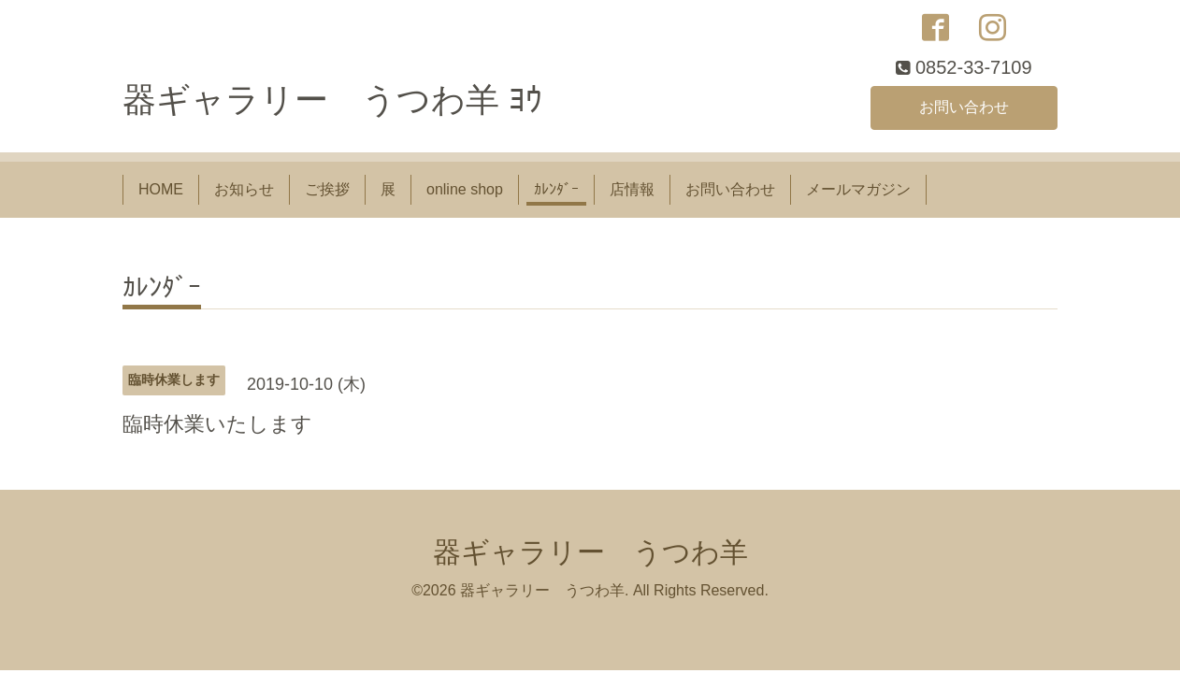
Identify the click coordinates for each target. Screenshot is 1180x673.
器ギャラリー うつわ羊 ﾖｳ (332, 99)
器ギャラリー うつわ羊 (590, 552)
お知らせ (244, 189)
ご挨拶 (327, 189)
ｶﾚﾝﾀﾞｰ (556, 189)
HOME (160, 189)
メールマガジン (858, 189)
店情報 (632, 189)
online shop (464, 189)
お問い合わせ (964, 107)
